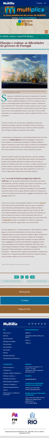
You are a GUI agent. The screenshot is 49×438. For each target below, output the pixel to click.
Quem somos (7, 333)
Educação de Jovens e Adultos (16, 264)
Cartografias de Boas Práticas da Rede (34, 336)
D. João (12, 159)
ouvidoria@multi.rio (30, 379)
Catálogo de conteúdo (9, 341)
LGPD (5, 390)
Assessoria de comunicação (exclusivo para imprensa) (34, 384)
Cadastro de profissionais (11, 387)
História (3, 264)
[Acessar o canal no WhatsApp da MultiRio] (42, 324)
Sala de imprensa (8, 338)
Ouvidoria (28, 376)
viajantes (9, 242)
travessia (33, 247)
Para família (6, 350)
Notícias (5, 353)
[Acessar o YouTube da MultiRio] (29, 324)
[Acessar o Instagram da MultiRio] (32, 324)
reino (16, 98)
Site (4, 330)
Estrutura (5, 336)
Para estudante (7, 347)
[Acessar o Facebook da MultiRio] (39, 324)
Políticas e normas (9, 376)
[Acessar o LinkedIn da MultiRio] (45, 324)
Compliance (7, 370)
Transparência (7, 364)
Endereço (28, 364)
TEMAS (28, 343)
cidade (30, 193)
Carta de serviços (8, 367)
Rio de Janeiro (26, 264)
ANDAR (28, 333)
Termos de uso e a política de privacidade (11, 393)
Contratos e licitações (10, 384)
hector (27, 340)
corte (19, 222)
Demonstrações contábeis (11, 381)
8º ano (7, 264)
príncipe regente (15, 140)
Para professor (7, 344)
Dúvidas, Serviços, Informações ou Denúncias (35, 394)
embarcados (7, 220)
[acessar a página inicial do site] (9, 3)
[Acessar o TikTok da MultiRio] (36, 324)
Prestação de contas (9, 379)
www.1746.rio (33, 403)
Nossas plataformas (31, 330)
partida (35, 242)
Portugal (31, 140)
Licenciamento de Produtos (11, 358)
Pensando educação (9, 355)
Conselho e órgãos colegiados (12, 373)
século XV (43, 203)
